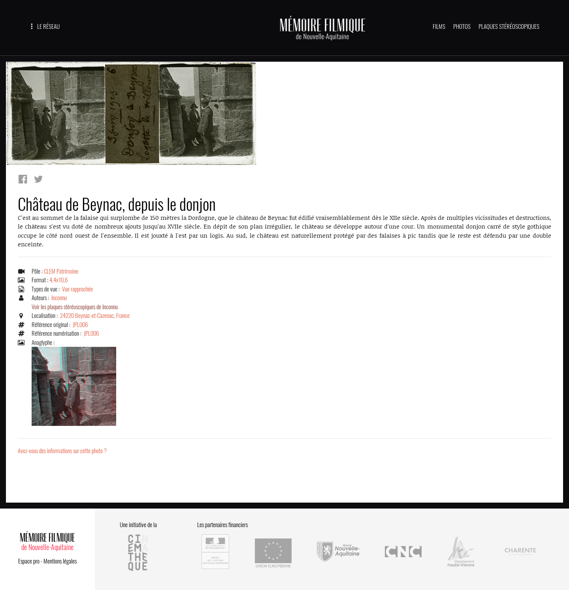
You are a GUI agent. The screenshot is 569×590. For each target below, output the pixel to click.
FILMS (439, 26)
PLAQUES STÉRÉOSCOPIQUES (509, 26)
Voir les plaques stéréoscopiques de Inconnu (75, 307)
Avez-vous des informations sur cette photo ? (62, 451)
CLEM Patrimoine (61, 271)
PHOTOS (462, 26)
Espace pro (29, 561)
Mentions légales (60, 561)
